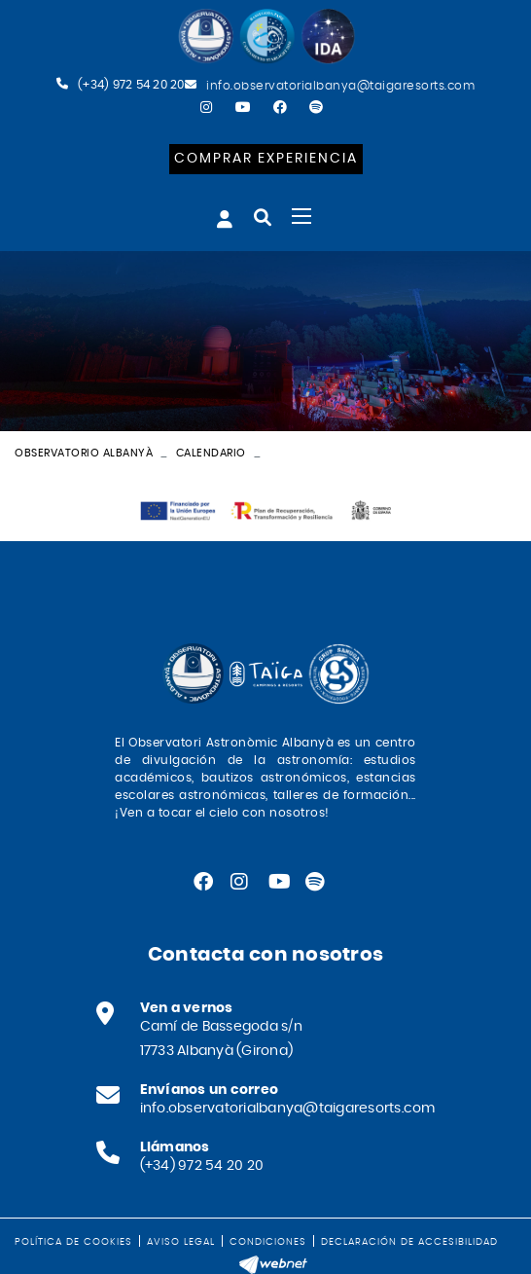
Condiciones (268, 1242)
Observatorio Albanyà (84, 453)
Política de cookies (73, 1242)
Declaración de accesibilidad (409, 1242)
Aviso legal (181, 1242)
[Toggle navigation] (301, 216)
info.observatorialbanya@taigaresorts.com (340, 85)
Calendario (211, 453)
